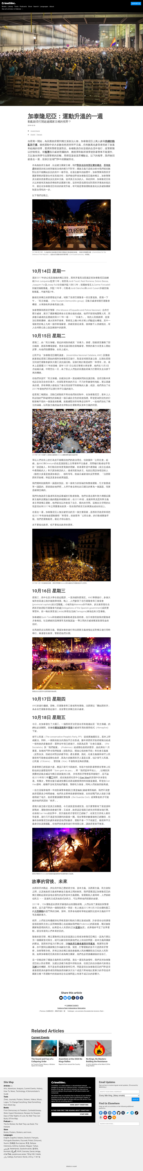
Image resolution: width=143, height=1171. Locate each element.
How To (7, 1091)
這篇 (77, 927)
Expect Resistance (16, 1113)
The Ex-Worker (9, 1124)
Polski (30, 1140)
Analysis (20, 1088)
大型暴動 (38, 911)
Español (13, 1138)
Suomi (6, 1143)
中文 (27, 1143)
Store (30, 6)
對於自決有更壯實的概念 (89, 165)
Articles (7, 1086)
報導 (47, 152)
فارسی (6, 1149)
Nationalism (82, 1008)
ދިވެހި (5, 1157)
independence (72, 1008)
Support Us (136, 3)
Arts (5, 1088)
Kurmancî (18, 1157)
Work (6, 1113)
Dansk (32, 1151)
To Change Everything (18, 1102)
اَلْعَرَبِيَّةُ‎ (13, 1151)
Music (39, 1099)
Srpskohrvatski (26, 1149)
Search (36, 6)
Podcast (7, 1121)
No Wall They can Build (25, 1124)
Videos (33, 1099)
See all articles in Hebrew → (12, 9)
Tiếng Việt (31, 1154)
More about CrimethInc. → (80, 1105)
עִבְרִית (37, 1151)
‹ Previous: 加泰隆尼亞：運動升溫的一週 (52, 1011)
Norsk (25, 1157)
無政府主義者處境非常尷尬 (81, 943)
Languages (44, 6)
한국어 (35, 1149)
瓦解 (34, 967)
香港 (70, 727)
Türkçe (35, 1146)
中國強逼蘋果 (59, 727)
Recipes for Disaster (32, 1113)
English (33, 135)
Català (38, 1154)
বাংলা (19, 1151)
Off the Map (13, 1118)
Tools (16, 6)
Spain (66, 1008)
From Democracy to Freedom (15, 1110)
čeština (15, 1146)
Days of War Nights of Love (14, 1116)
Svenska (25, 1151)
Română (7, 1151)
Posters (20, 1099)
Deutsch (27, 1138)
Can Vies (84, 777)
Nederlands (14, 1149)
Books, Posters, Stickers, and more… (18, 1132)
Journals (12, 1099)
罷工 (51, 777)
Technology (20, 1091)
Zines (6, 1099)
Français (39, 135)
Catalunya (60, 1008)
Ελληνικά (37, 1140)
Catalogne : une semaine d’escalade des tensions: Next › (86, 1011)
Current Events (35, 131)
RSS (11, 1086)
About (52, 6)
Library (10, 6)
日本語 (12, 1143)
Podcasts (23, 6)
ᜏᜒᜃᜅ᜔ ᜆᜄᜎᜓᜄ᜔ (34, 1157)
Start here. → (85, 1114)
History (39, 1088)
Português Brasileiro (12, 1140)
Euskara (22, 1146)
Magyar (29, 1146)
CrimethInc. (9, 3)
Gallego (10, 1157)
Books (4, 6)
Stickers (27, 1099)
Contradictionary (34, 1110)
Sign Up (135, 1099)
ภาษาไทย (7, 1154)
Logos (6, 1102)
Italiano (20, 1138)
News (13, 1091)
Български (20, 1143)
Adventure (12, 1088)
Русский (24, 1140)
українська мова (19, 1154)
